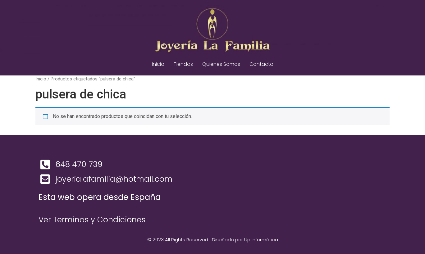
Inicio (158, 64)
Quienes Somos (221, 64)
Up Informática (261, 239)
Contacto (261, 64)
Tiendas (183, 64)
